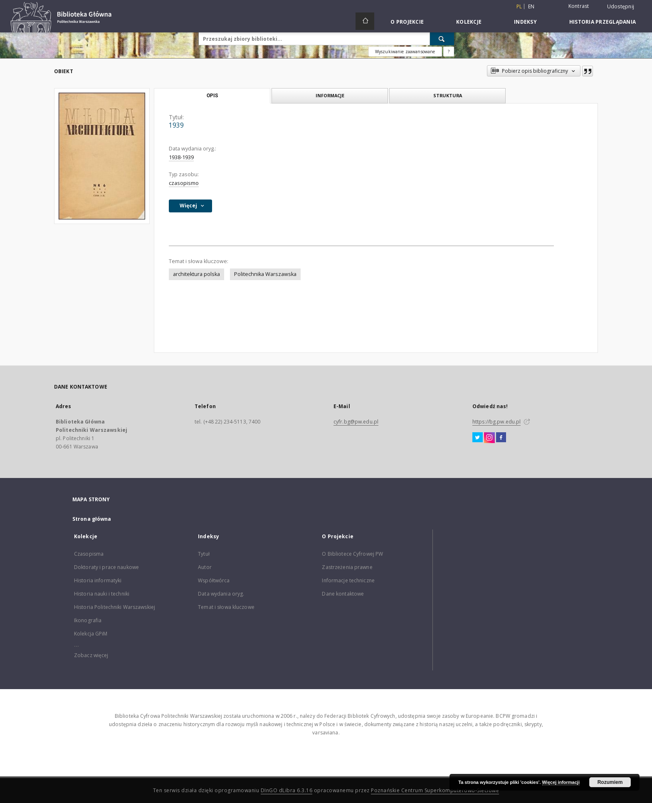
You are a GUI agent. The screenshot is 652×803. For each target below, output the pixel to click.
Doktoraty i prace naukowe (106, 567)
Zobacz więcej (91, 655)
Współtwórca (214, 580)
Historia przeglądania (602, 21)
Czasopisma (89, 553)
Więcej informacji (561, 782)
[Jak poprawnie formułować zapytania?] (448, 52)
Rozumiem (610, 782)
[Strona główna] (365, 21)
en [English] (531, 6)
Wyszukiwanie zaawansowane (405, 51)
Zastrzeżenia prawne (347, 567)
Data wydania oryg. (221, 593)
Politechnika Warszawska (265, 274)
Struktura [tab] (447, 95)
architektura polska (196, 274)
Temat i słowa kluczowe (226, 607)
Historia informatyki (97, 580)
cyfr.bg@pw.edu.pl (355, 421)
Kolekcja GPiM (91, 633)
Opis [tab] (212, 96)
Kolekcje (469, 21)
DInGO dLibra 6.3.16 (287, 790)
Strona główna (91, 518)
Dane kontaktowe (343, 593)
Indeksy (525, 21)
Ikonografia (87, 620)
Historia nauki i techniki (101, 593)
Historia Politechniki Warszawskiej (114, 607)
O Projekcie (407, 21)
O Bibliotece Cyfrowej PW (352, 553)
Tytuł (204, 553)
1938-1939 (181, 157)
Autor (205, 567)
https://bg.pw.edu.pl (496, 421)
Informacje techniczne (348, 580)
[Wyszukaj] (442, 38)
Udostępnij (621, 6)
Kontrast (578, 6)
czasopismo (184, 183)
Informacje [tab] (330, 95)
